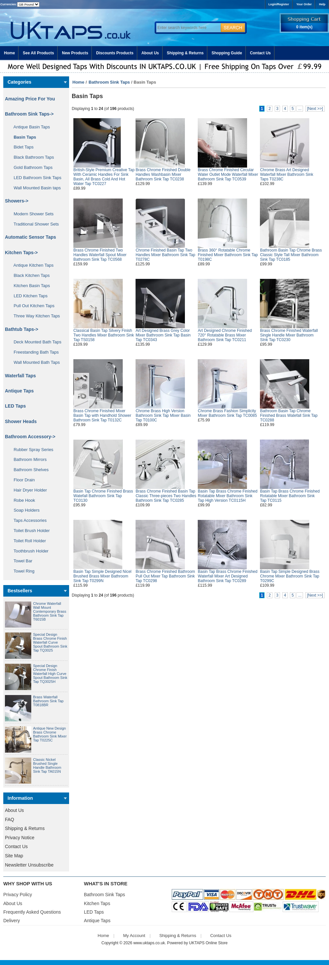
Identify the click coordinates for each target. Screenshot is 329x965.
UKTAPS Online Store (208, 943)
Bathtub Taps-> (21, 329)
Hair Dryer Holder (28, 490)
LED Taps (15, 406)
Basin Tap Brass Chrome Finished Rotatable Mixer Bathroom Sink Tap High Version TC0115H (227, 496)
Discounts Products (114, 53)
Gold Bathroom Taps (31, 167)
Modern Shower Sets (31, 213)
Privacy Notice (19, 837)
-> (29, 114)
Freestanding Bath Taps (34, 352)
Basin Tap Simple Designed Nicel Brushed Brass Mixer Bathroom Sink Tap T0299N (102, 576)
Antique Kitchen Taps (31, 265)
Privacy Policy (17, 894)
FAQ (9, 819)
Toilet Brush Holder (29, 530)
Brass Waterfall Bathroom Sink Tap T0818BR (48, 701)
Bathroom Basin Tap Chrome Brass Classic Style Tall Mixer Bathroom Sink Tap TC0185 (291, 255)
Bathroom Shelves (29, 469)
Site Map (14, 855)
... (299, 108)
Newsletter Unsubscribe (29, 865)
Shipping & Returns (185, 53)
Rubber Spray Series (31, 449)
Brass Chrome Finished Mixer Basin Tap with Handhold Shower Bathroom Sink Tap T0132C (102, 415)
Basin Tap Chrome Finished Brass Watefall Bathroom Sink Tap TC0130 (103, 496)
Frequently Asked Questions (32, 912)
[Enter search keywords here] (187, 27)
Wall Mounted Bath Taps (34, 362)
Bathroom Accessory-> (30, 436)
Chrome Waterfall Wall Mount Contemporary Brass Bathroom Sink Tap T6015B (49, 611)
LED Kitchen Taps (28, 295)
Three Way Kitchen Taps (34, 315)
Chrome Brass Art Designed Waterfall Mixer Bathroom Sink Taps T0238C (286, 174)
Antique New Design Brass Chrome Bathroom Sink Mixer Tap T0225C (50, 734)
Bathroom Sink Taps (109, 82)
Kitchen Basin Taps (29, 285)
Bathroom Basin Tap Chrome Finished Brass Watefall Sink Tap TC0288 (288, 415)
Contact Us (260, 53)
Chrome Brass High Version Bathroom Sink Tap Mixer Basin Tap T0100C (163, 415)
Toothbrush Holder (28, 551)
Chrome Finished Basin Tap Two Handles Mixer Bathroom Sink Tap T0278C (165, 255)
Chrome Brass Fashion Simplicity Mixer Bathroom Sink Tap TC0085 (227, 413)
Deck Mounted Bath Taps (35, 341)
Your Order (304, 4)
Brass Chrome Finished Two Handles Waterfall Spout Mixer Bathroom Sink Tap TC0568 (100, 255)
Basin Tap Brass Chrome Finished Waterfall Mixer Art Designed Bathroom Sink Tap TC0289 (227, 576)
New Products (75, 53)
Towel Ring (22, 571)
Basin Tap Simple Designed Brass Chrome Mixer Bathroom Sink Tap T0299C (289, 576)
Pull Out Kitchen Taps (32, 305)
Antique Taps (19, 390)
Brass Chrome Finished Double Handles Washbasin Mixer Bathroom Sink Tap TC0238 (163, 174)
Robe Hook (22, 500)
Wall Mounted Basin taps (35, 187)
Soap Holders (24, 510)
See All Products (38, 53)
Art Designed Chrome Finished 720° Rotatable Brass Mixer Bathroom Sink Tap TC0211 (225, 335)
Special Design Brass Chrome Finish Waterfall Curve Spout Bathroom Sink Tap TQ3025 (50, 642)
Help (322, 4)
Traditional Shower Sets (34, 224)
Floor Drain (22, 479)
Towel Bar (20, 560)
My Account (134, 935)
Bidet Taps (21, 147)
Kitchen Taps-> (21, 252)
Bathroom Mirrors (28, 459)
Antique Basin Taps (29, 126)
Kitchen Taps (97, 903)
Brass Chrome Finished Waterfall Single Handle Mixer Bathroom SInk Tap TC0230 (289, 335)
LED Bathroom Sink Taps (35, 177)
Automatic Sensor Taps (30, 237)
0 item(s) (304, 27)
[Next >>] (315, 108)
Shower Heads (21, 421)
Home (9, 53)
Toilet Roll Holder (27, 540)
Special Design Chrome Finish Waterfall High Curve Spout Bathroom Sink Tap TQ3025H (50, 674)
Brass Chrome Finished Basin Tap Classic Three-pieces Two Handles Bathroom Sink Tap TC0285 (166, 496)
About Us (150, 53)
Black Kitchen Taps (29, 275)
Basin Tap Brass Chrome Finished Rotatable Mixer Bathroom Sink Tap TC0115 (289, 496)
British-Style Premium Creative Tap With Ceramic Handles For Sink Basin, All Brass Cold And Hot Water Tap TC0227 (104, 177)
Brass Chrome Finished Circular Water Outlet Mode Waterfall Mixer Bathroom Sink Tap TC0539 (228, 174)
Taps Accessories (28, 520)
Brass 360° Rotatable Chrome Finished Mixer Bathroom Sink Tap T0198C (228, 255)
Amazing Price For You (30, 98)
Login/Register (278, 4)
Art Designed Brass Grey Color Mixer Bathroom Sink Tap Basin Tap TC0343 (163, 335)
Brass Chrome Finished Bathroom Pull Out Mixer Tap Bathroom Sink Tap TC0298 (165, 576)
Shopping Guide (227, 53)
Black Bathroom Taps (31, 157)
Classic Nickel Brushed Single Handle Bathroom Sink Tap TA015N (47, 765)
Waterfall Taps (20, 375)
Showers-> (16, 200)
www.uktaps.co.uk (149, 943)
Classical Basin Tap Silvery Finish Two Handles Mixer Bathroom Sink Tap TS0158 (103, 335)
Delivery (11, 920)
